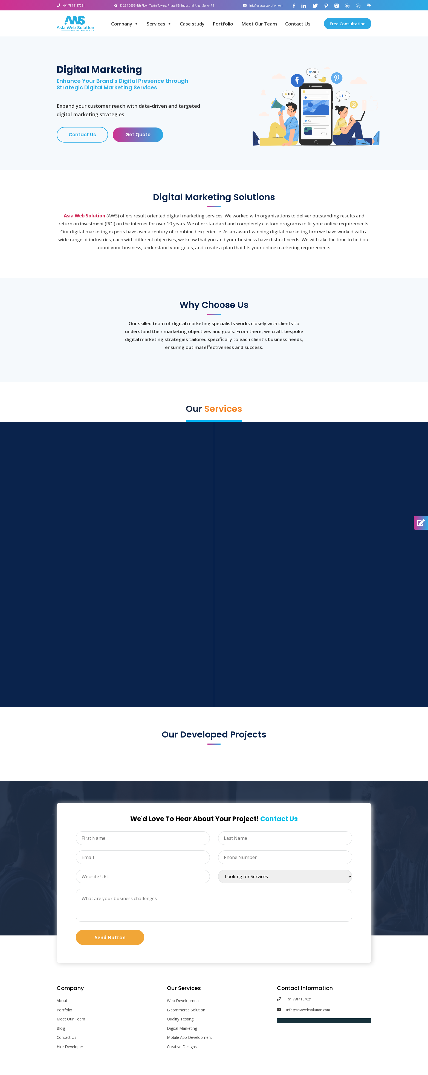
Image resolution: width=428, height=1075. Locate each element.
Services (159, 24)
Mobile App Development (189, 1038)
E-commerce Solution (186, 1011)
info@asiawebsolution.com (260, 5)
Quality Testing (180, 1020)
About (62, 1001)
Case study (192, 24)
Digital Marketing (182, 1029)
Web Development (183, 1001)
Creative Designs (182, 1047)
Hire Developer (70, 1047)
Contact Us (298, 24)
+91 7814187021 (76, 5)
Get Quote (138, 135)
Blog (61, 1029)
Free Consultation (348, 23)
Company (124, 24)
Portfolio (223, 24)
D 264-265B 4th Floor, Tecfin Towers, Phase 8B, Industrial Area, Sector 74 (163, 5)
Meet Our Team (259, 24)
